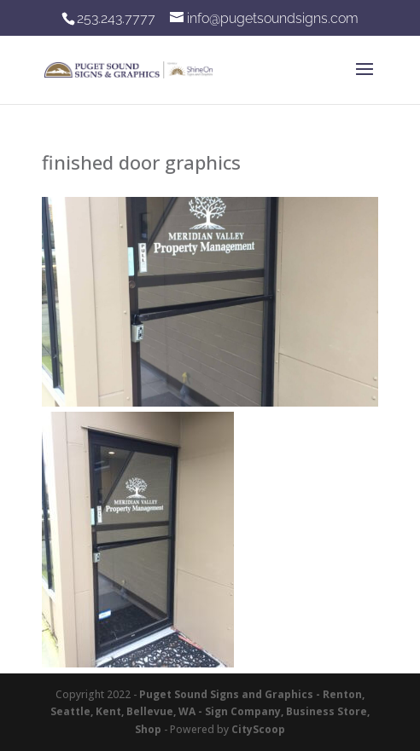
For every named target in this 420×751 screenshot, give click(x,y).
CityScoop (258, 729)
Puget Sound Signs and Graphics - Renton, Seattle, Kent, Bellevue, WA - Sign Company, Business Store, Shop (210, 712)
